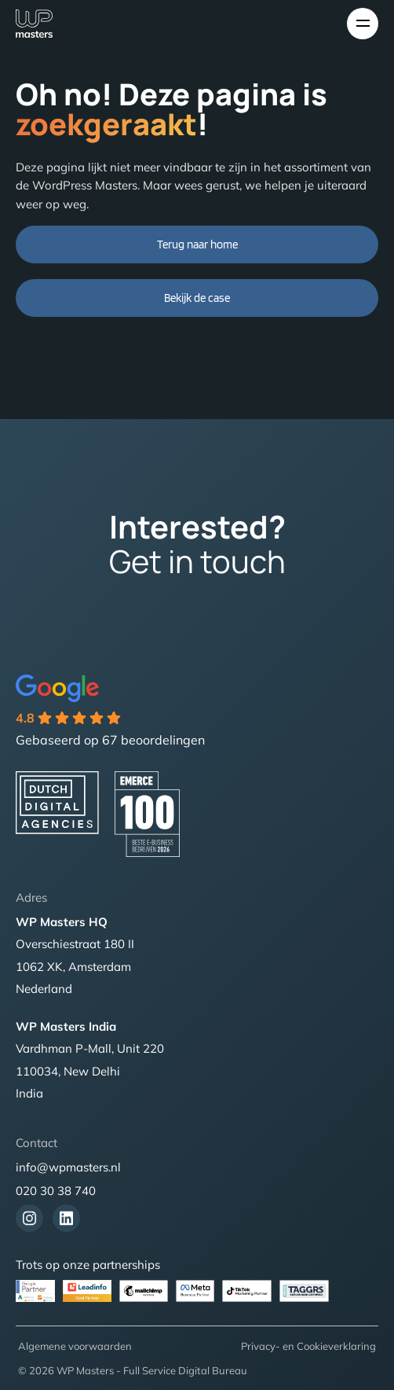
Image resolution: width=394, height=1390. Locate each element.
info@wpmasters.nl (68, 1167)
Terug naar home (197, 244)
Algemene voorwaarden (75, 1346)
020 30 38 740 (56, 1190)
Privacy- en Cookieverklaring (308, 1346)
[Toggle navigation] (362, 23)
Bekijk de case (197, 298)
